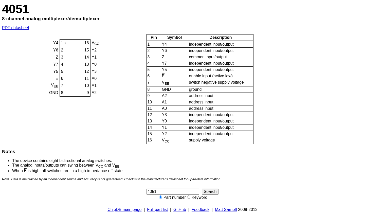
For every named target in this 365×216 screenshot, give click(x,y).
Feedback (200, 209)
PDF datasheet (15, 28)
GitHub (179, 209)
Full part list (157, 209)
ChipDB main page (124, 209)
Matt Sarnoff (226, 209)
